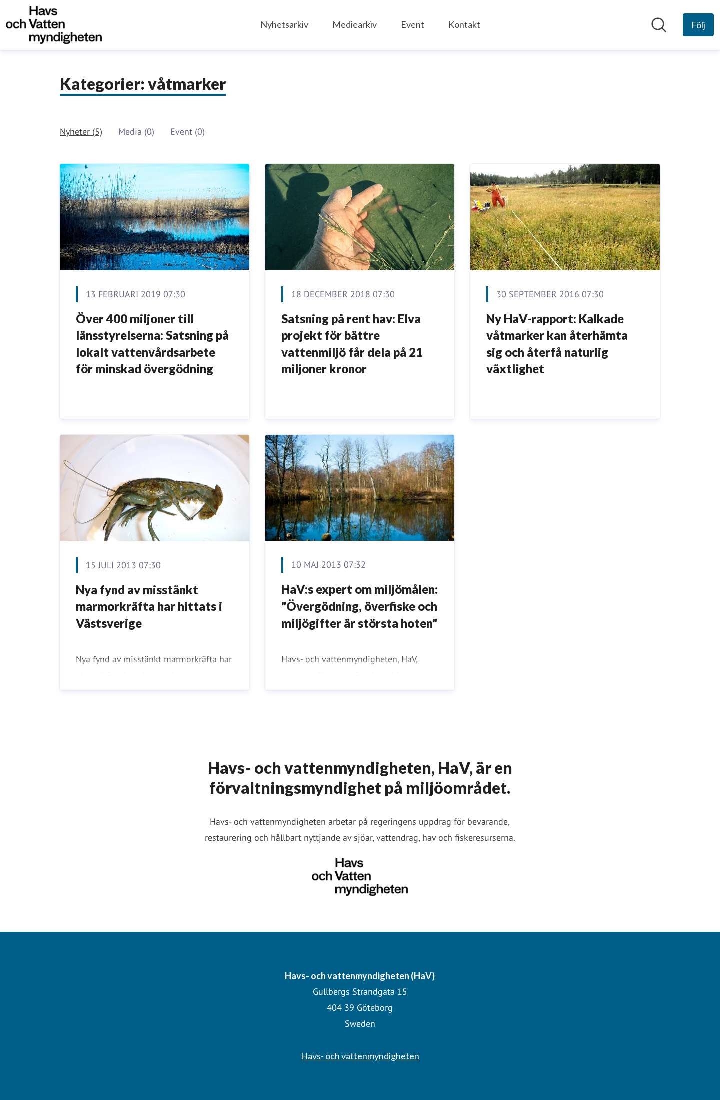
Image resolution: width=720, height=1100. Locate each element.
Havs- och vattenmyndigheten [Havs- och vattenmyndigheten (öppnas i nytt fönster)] (360, 1056)
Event (412, 24)
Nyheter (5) (81, 132)
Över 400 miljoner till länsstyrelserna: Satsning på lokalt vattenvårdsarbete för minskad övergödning (152, 344)
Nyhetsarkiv (284, 24)
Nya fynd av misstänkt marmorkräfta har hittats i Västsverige (149, 606)
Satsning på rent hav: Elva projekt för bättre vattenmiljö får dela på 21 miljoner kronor (352, 344)
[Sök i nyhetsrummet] (659, 25)
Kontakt (464, 24)
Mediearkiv (354, 24)
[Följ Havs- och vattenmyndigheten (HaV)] (698, 25)
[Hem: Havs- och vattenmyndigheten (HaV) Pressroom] (54, 25)
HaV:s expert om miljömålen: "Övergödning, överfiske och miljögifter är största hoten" (360, 606)
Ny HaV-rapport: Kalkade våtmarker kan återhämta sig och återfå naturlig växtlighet (557, 344)
